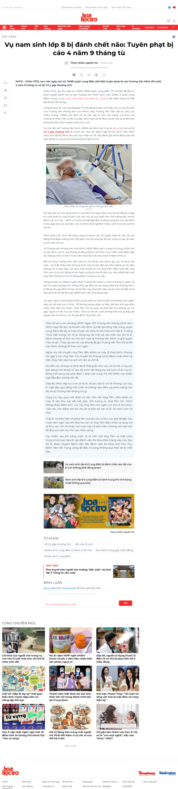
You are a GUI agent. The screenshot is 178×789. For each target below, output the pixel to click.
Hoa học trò (10, 770)
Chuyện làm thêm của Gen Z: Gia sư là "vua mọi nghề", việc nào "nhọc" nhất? (117, 735)
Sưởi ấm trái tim (110, 782)
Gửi (125, 603)
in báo (96, 75)
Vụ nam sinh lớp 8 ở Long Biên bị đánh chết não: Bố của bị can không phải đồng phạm (98, 466)
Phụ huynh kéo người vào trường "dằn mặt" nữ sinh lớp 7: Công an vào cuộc (78, 571)
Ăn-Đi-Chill (106, 27)
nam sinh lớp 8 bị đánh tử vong (85, 98)
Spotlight (149, 27)
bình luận (104, 75)
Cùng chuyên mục (19, 623)
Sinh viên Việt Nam (121, 7)
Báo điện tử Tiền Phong (89, 17)
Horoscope (162, 27)
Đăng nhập (49, 588)
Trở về (5, 113)
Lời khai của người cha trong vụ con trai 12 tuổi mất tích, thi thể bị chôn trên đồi (23, 658)
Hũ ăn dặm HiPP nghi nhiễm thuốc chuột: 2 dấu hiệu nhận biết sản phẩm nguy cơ (70, 658)
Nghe (5, 83)
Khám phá (24, 27)
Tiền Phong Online (71, 7)
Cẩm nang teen (150, 782)
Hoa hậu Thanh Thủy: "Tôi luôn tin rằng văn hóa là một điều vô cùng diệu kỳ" (117, 697)
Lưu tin (5, 98)
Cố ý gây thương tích (56, 131)
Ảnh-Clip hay (121, 27)
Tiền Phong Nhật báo (96, 7)
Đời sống (12, 27)
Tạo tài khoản (69, 588)
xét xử (116, 128)
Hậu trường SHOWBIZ (84, 27)
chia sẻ (74, 75)
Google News (174, 37)
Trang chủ (4, 27)
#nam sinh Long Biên (58, 556)
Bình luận (5, 105)
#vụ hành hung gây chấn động (114, 550)
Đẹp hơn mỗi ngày (64, 27)
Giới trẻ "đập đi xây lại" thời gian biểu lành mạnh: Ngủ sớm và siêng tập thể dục (22, 697)
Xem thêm (174, 27)
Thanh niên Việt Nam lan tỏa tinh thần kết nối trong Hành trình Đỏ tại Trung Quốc (70, 697)
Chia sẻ (5, 90)
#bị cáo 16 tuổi (84, 544)
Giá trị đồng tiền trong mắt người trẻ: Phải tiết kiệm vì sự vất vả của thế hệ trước (70, 735)
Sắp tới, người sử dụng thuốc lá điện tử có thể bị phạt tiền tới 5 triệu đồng (116, 658)
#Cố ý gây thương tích (58, 544)
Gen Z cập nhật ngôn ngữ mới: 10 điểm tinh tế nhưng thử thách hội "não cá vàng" (23, 735)
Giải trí (36, 27)
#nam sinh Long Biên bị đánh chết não (68, 550)
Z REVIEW (136, 27)
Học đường (47, 27)
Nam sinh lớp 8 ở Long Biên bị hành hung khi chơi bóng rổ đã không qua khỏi (98, 481)
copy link (89, 75)
